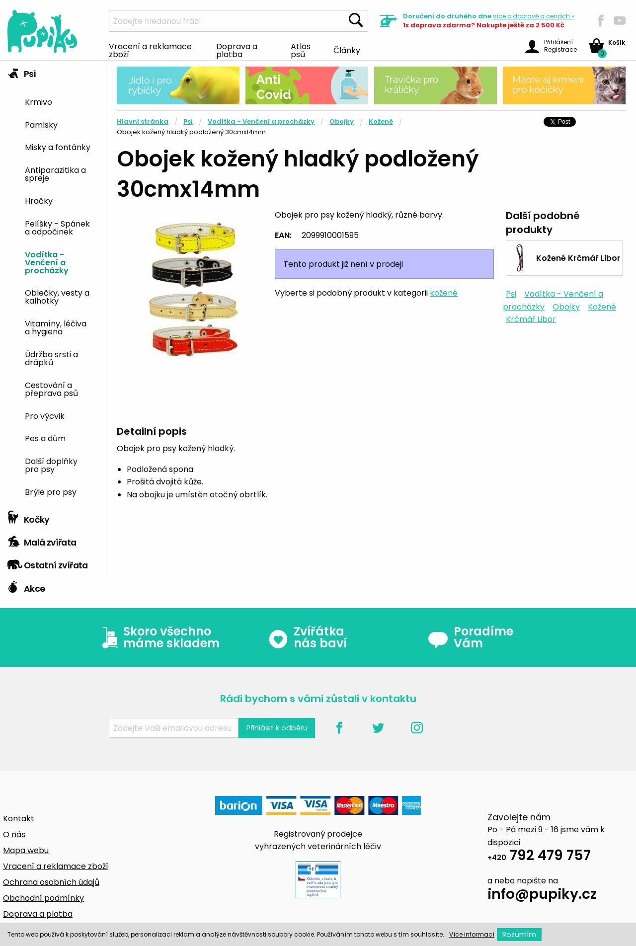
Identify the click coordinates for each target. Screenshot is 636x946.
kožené (444, 293)
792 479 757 (539, 857)
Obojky (341, 121)
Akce (26, 586)
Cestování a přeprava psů (51, 388)
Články (346, 50)
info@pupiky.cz (542, 895)
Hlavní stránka (142, 121)
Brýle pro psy (51, 491)
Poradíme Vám (470, 637)
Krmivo (38, 101)
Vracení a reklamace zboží (150, 50)
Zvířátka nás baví (307, 637)
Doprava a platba (236, 50)
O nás (14, 834)
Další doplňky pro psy (51, 464)
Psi (21, 71)
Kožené (381, 121)
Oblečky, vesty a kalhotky (57, 296)
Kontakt (18, 818)
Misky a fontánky (57, 147)
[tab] (52, 283)
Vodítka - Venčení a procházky (47, 262)
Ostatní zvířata (47, 562)
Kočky (28, 517)
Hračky (39, 200)
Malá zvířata (42, 540)
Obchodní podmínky (43, 898)
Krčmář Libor (531, 319)
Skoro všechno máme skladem (158, 637)
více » (533, 16)
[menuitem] (61, 101)
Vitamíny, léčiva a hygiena (55, 327)
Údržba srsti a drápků (51, 358)
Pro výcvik (45, 415)
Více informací (471, 934)
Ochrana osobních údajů (51, 882)
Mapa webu (26, 850)
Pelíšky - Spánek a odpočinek (57, 227)
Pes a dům (45, 438)
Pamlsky (41, 124)
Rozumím (519, 935)
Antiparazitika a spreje (55, 173)
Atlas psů (301, 50)
